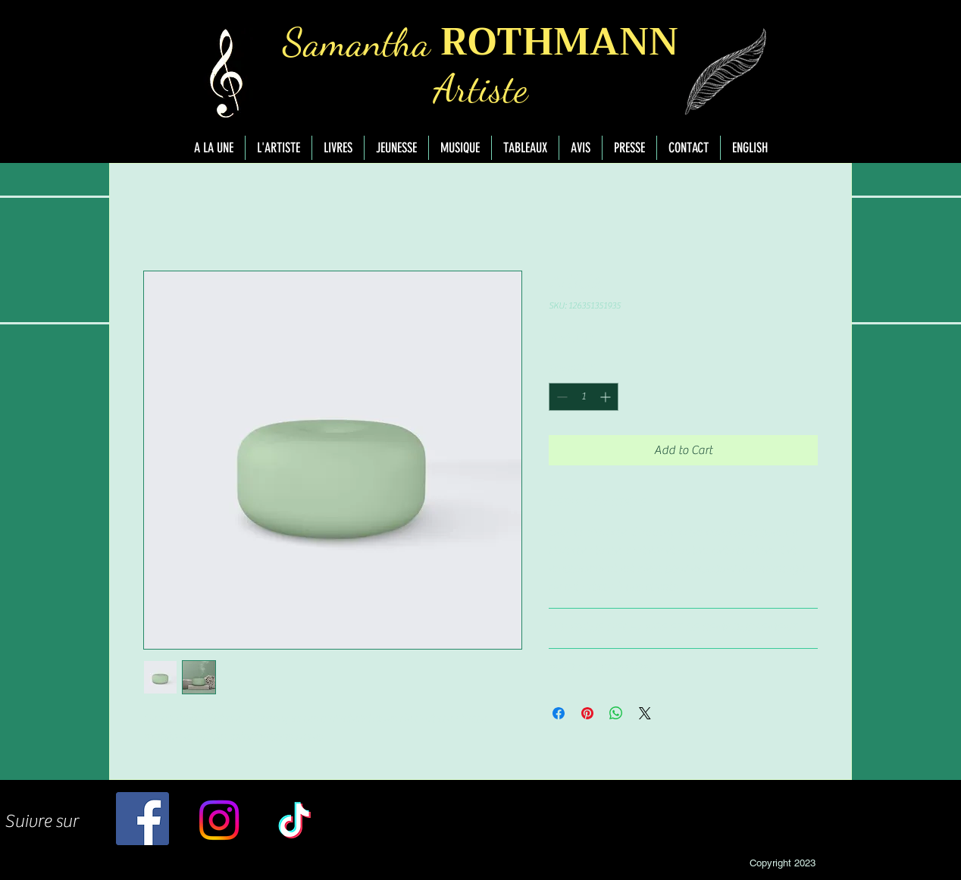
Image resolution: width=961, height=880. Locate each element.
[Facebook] (142, 818)
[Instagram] (219, 820)
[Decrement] (560, 397)
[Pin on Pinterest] (587, 713)
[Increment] (606, 397)
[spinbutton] (583, 397)
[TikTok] (294, 820)
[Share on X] (645, 713)
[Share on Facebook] (558, 713)
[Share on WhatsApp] (616, 713)
